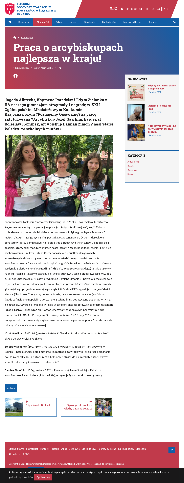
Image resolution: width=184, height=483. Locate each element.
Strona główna (16, 448)
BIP (127, 8)
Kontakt (152, 22)
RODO (134, 8)
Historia (55, 448)
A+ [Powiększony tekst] (158, 8)
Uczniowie (89, 22)
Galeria (131, 166)
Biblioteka (141, 448)
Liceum (73, 22)
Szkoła (59, 22)
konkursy (11, 388)
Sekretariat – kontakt (37, 448)
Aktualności (43, 22)
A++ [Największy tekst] (166, 8)
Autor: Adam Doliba (43, 67)
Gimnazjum (27, 37)
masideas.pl (36, 469)
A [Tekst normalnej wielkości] (153, 8)
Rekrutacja (23, 22)
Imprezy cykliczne (132, 22)
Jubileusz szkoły (126, 448)
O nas (64, 448)
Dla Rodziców (109, 22)
